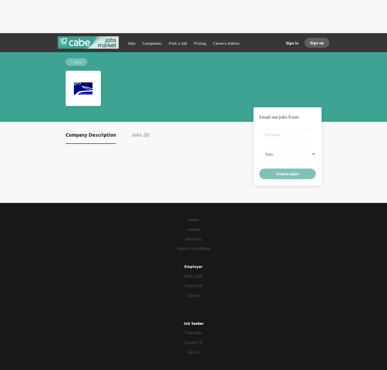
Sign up (317, 42)
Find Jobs (193, 332)
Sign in (292, 42)
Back (78, 62)
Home (193, 219)
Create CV (194, 342)
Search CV (194, 285)
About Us (193, 238)
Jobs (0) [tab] (140, 134)
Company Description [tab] (91, 134)
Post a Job (193, 275)
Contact (193, 229)
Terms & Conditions (193, 248)
